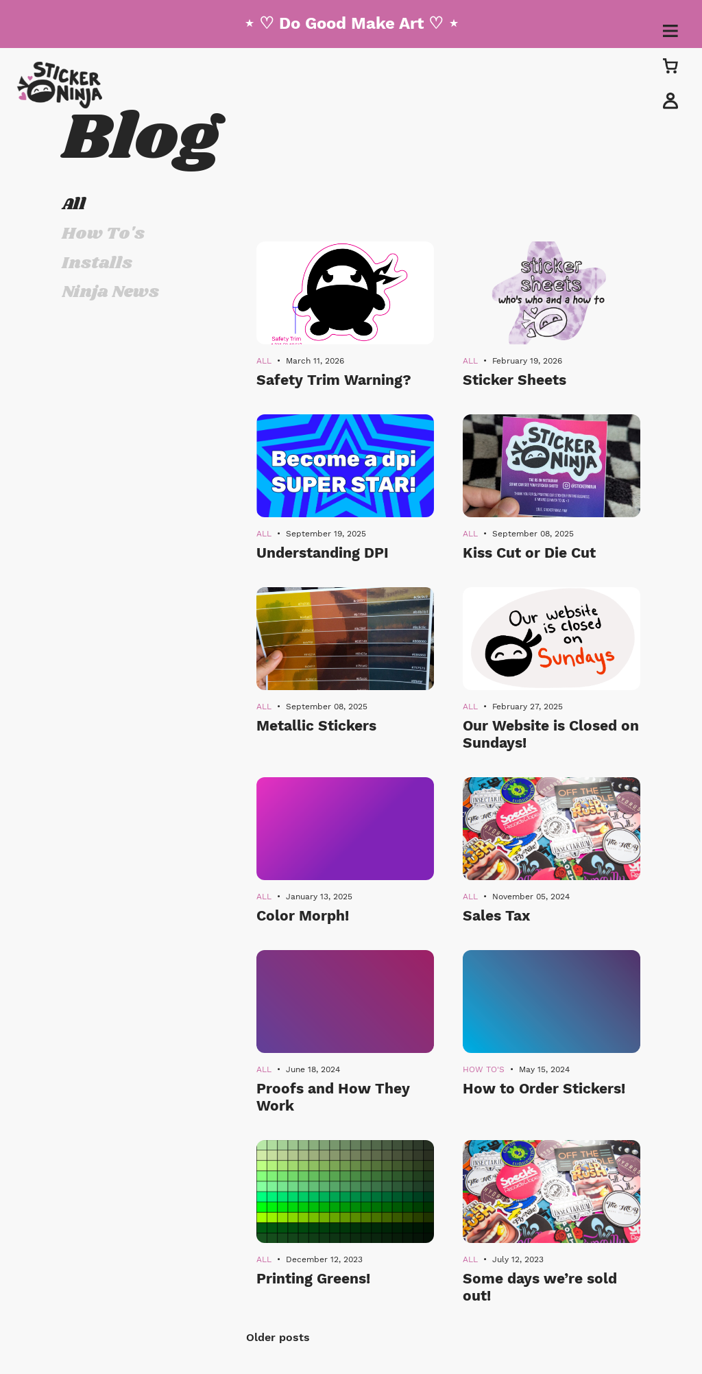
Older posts (278, 1337)
